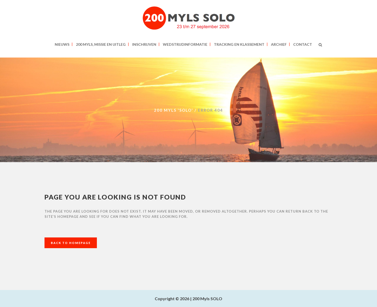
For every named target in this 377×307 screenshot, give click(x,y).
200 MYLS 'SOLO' (173, 110)
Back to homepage (71, 243)
